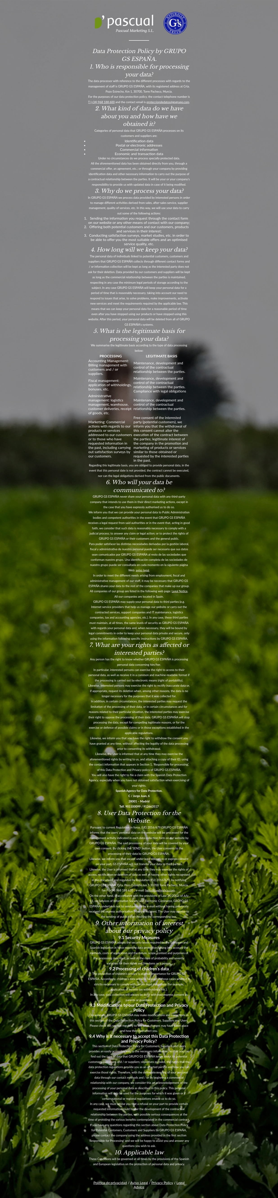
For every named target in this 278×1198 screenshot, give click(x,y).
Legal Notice (180, 591)
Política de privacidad (110, 1182)
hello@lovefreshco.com (160, 890)
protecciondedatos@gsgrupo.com (167, 102)
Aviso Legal (139, 1182)
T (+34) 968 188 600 (101, 102)
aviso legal (142, 570)
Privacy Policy (162, 1182)
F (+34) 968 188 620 (119, 890)
